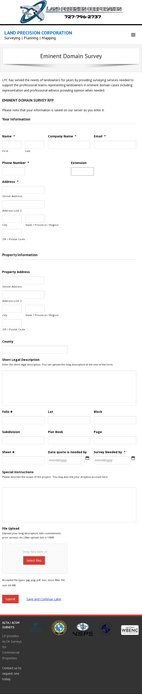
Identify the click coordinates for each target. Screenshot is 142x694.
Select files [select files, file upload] (34, 560)
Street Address (12, 196)
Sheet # (8, 452)
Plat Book (55, 432)
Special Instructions (18, 472)
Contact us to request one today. (11, 673)
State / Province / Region (35, 225)
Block (98, 412)
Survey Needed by (110, 452)
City (4, 225)
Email (100, 136)
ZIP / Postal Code (12, 239)
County (7, 341)
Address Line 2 (12, 210)
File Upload (10, 528)
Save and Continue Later (44, 599)
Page (98, 432)
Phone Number (15, 163)
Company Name (62, 136)
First (5, 151)
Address (10, 182)
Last (27, 151)
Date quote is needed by (67, 452)
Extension (79, 163)
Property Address (16, 272)
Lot (50, 412)
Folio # (7, 412)
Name (8, 136)
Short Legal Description (20, 360)
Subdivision (11, 432)
